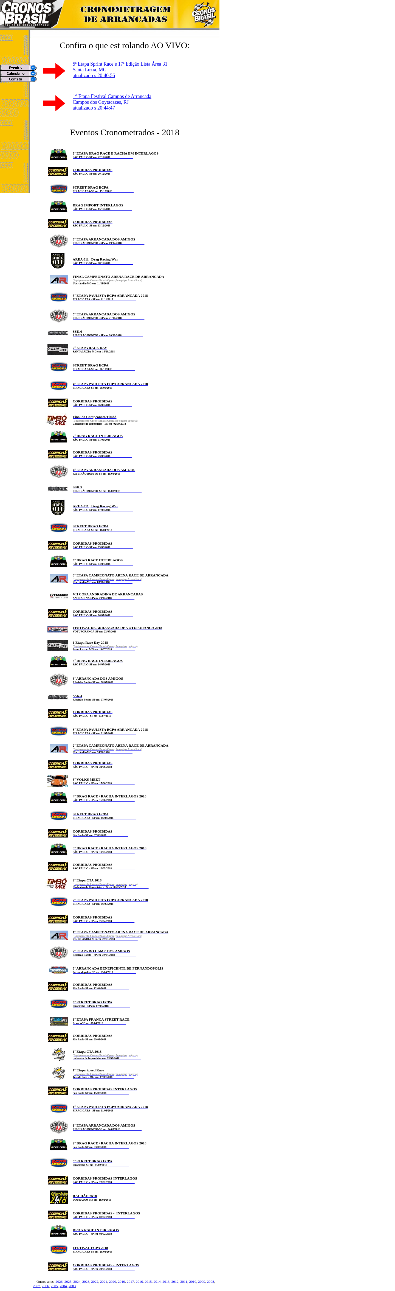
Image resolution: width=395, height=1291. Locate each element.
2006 (45, 1286)
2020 (112, 1281)
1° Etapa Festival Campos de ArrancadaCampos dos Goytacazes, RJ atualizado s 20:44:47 (112, 102)
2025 (68, 1281)
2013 (166, 1281)
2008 (210, 1281)
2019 (121, 1281)
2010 (192, 1281)
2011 (183, 1281)
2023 (85, 1281)
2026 (59, 1281)
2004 (63, 1286)
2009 (201, 1281)
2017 (130, 1281)
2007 (36, 1286)
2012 (175, 1281)
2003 (72, 1286)
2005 (54, 1286)
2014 (157, 1281)
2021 (103, 1281)
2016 (139, 1281)
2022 (94, 1281)
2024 (76, 1281)
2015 (148, 1281)
